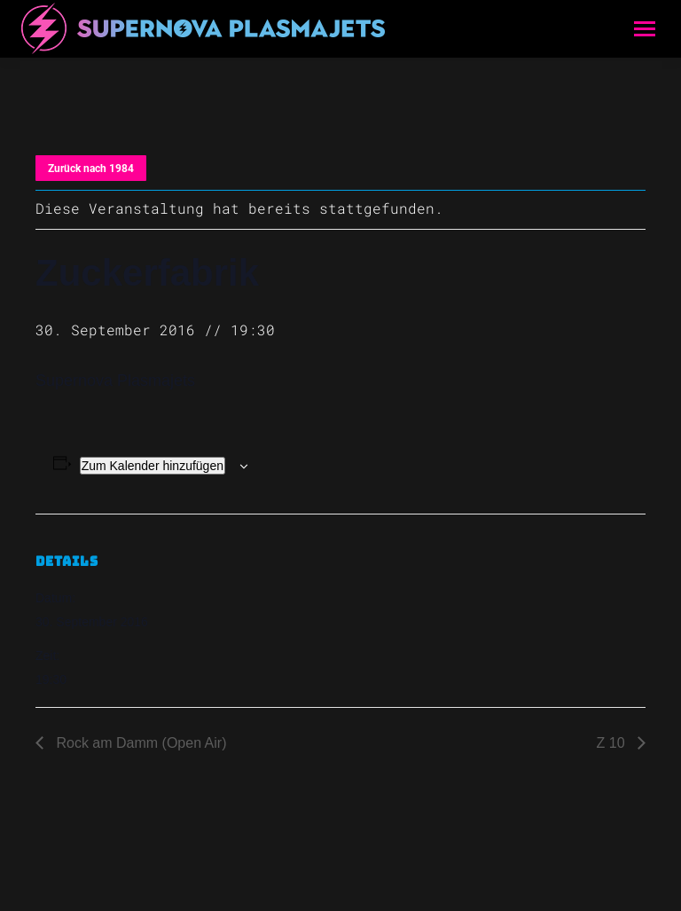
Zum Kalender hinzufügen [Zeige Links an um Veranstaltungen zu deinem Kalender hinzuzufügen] (152, 466)
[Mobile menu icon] (644, 29)
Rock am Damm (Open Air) (139, 742)
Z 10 (613, 742)
